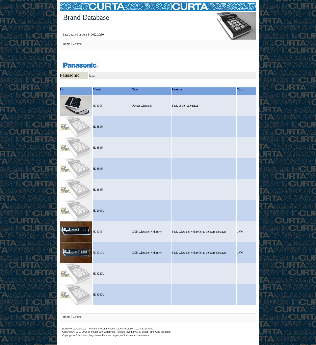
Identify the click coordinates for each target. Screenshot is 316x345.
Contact (77, 43)
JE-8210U (98, 252)
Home (66, 43)
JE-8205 (97, 105)
